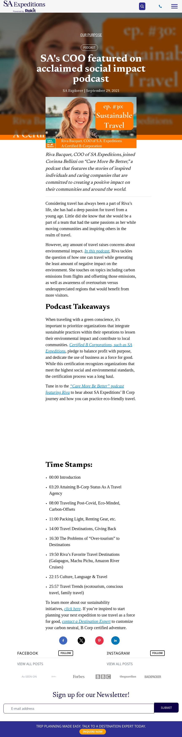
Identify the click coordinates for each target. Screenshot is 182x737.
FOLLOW (65, 653)
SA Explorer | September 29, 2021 (91, 90)
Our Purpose (91, 35)
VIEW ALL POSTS (30, 664)
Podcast (89, 47)
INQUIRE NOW (92, 731)
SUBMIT (166, 708)
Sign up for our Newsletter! (91, 695)
